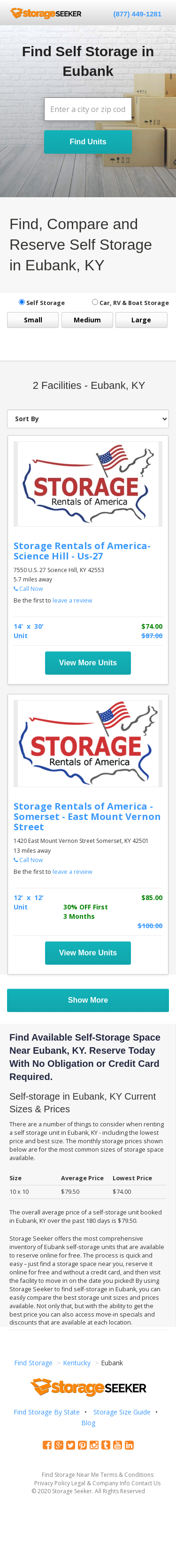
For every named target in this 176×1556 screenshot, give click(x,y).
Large (141, 319)
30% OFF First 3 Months (85, 911)
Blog (88, 1422)
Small (33, 319)
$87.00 (151, 635)
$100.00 (150, 925)
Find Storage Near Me (70, 1475)
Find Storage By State (47, 1411)
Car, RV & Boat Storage (130, 303)
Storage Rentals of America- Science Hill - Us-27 (82, 550)
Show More (88, 1000)
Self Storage (42, 303)
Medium (87, 319)
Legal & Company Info (100, 1483)
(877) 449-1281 (137, 14)
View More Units (88, 663)
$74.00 (151, 626)
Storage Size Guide (122, 1411)
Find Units (87, 142)
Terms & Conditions (126, 1475)
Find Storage (33, 1362)
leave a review (72, 600)
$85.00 (151, 897)
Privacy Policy (52, 1483)
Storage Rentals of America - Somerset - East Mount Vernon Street (87, 816)
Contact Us (146, 1483)
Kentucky (77, 1362)
